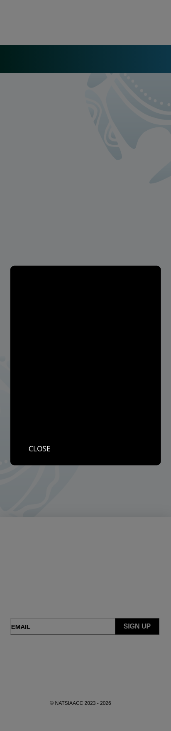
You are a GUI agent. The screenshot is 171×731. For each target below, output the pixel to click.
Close (40, 448)
